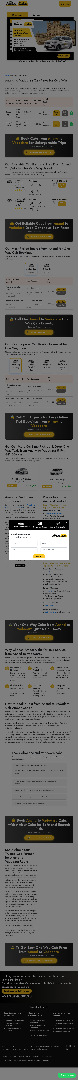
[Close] (66, 522)
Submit (39, 556)
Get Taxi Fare (67, 1075)
